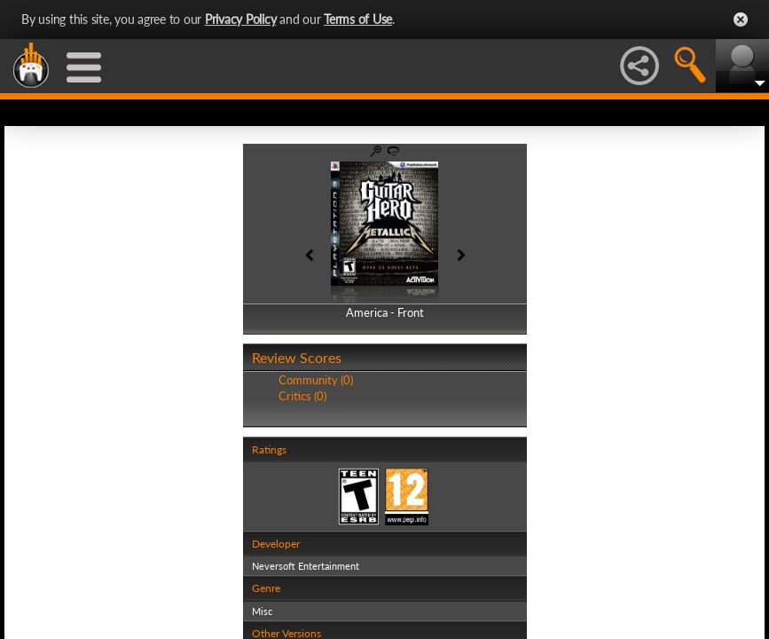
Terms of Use (358, 19)
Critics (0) (302, 396)
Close (741, 19)
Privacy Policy (241, 19)
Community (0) (316, 380)
